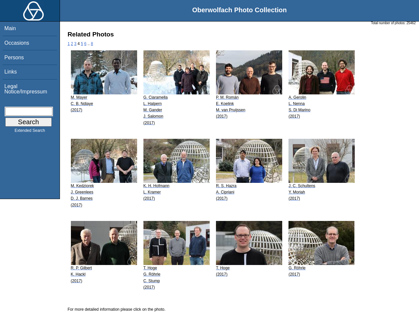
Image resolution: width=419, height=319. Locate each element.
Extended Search (30, 132)
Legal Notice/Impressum (25, 88)
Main (10, 28)
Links (10, 72)
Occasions (16, 43)
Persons (14, 57)
